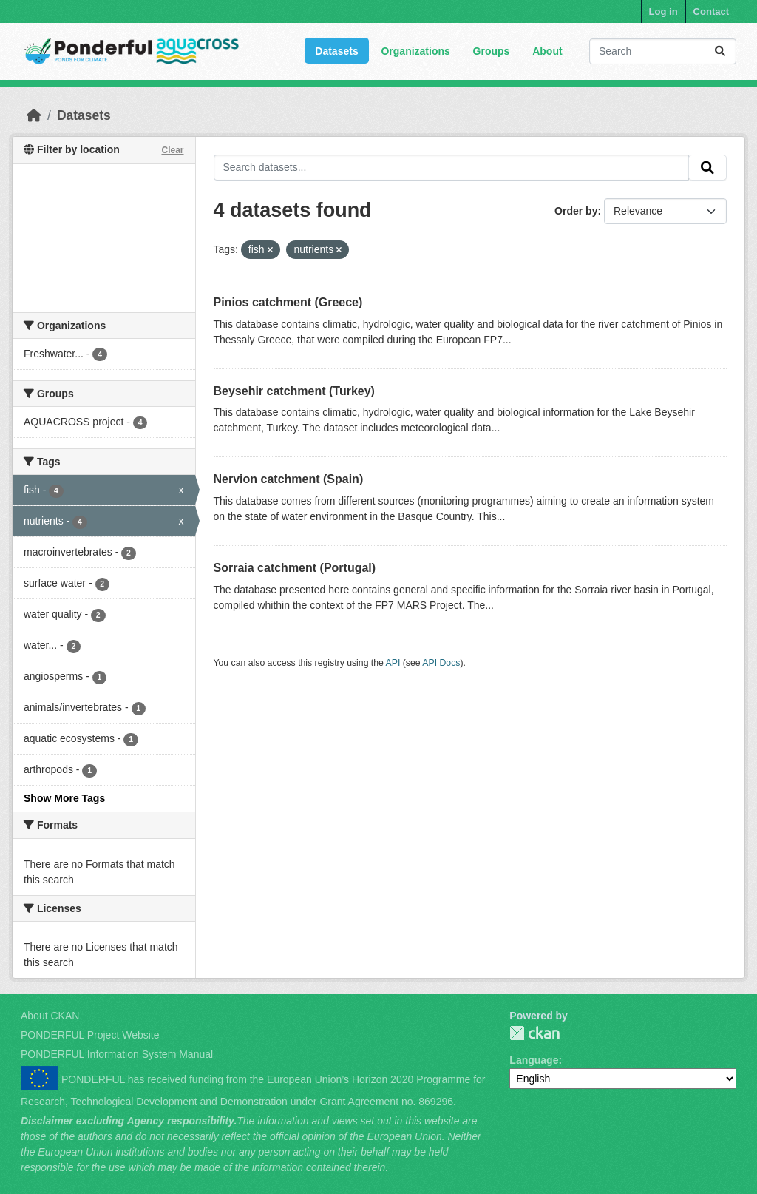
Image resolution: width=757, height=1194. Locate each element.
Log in (663, 11)
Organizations (415, 51)
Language (533, 1060)
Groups (491, 51)
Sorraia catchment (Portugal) (295, 567)
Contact (711, 11)
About (547, 51)
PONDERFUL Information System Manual (117, 1054)
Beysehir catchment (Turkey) (294, 391)
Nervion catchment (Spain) (289, 479)
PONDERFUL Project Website (90, 1035)
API (393, 663)
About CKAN (50, 1016)
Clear (172, 150)
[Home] (34, 115)
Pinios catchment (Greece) (288, 302)
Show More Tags (64, 798)
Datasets (336, 51)
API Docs (441, 663)
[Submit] (720, 51)
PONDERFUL (534, 1033)
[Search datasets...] (662, 51)
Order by (575, 211)
